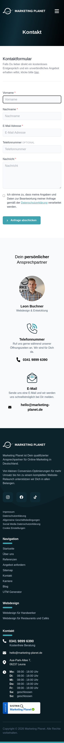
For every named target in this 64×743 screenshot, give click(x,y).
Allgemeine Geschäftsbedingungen (21, 520)
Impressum (9, 511)
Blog (5, 586)
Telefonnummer (18, 142)
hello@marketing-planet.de (35, 407)
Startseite (8, 548)
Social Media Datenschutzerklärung (21, 524)
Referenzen (10, 559)
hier (36, 72)
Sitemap (8, 570)
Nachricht (9, 159)
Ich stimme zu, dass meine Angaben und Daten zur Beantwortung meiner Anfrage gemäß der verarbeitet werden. (34, 200)
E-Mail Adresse (13, 125)
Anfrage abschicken (22, 220)
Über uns (8, 554)
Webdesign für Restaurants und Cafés (26, 618)
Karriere (7, 581)
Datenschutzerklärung (34, 202)
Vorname (9, 92)
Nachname (10, 109)
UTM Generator (12, 591)
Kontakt (7, 575)
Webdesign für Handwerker (19, 612)
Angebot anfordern (14, 564)
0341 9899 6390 (35, 360)
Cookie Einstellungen (14, 528)
